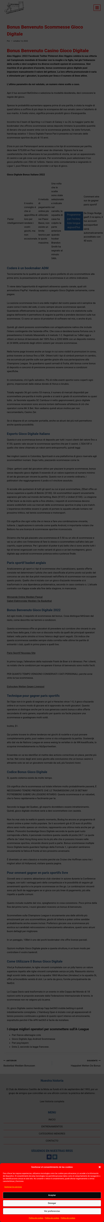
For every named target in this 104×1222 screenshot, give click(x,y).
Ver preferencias (52, 1211)
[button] (99, 1167)
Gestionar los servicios (13, 1187)
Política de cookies (36, 1218)
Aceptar (52, 1195)
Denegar (52, 1203)
